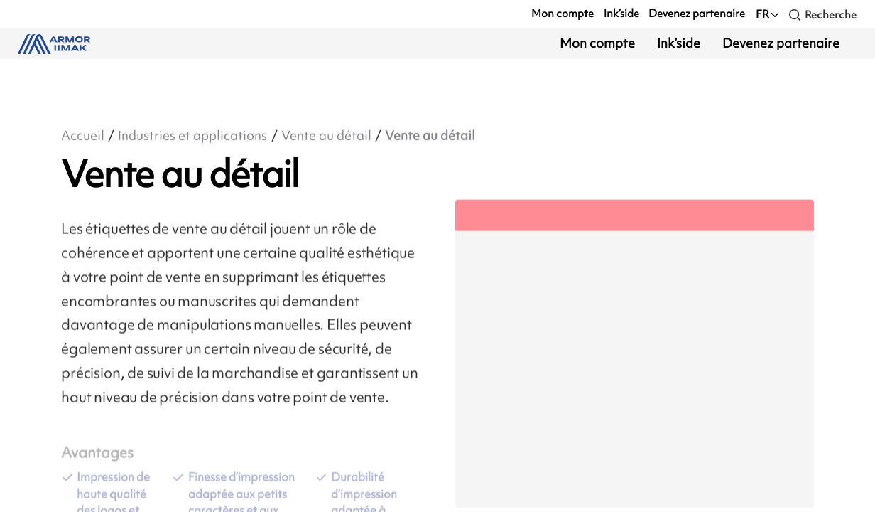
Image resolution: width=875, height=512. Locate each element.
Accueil (82, 136)
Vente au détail (326, 136)
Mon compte (562, 13)
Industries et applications (192, 136)
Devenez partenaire (696, 13)
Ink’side (621, 13)
